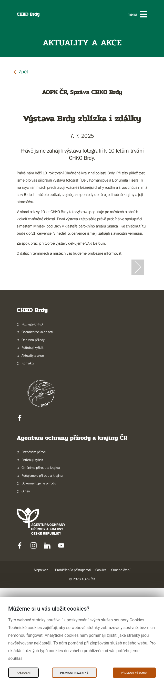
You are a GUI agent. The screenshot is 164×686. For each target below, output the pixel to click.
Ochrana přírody (33, 438)
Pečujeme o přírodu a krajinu (42, 574)
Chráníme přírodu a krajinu (41, 566)
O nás (26, 589)
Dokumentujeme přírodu (39, 581)
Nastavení (23, 672)
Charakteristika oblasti (37, 430)
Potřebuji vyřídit (32, 446)
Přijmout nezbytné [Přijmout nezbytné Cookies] (74, 672)
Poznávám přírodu (34, 550)
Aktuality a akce (33, 454)
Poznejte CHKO (32, 422)
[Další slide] (137, 316)
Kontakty (28, 461)
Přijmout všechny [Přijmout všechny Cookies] (134, 672)
